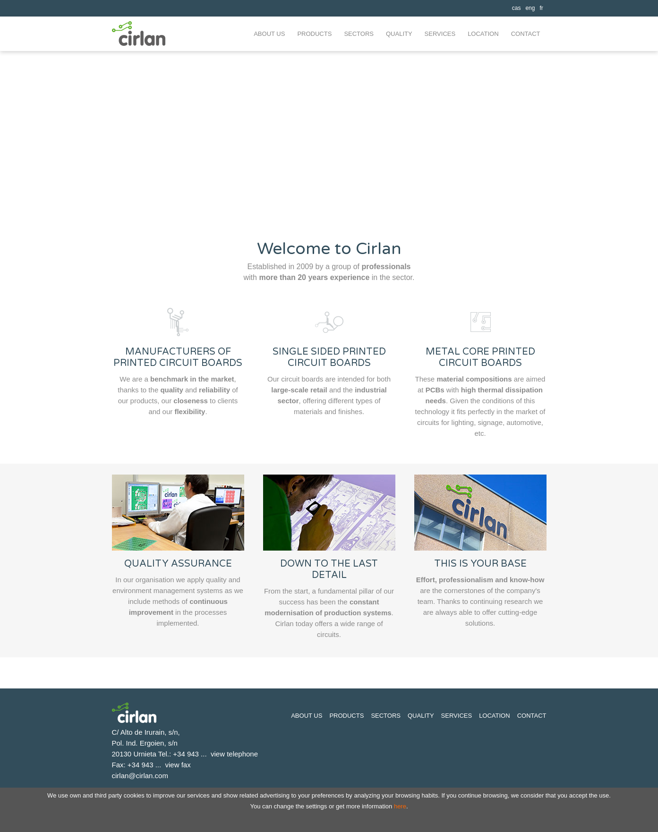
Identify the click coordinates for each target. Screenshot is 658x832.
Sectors (386, 715)
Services (456, 715)
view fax (178, 765)
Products (346, 715)
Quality (421, 715)
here (400, 806)
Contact (532, 715)
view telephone (234, 754)
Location (494, 715)
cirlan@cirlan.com (140, 776)
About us (306, 715)
